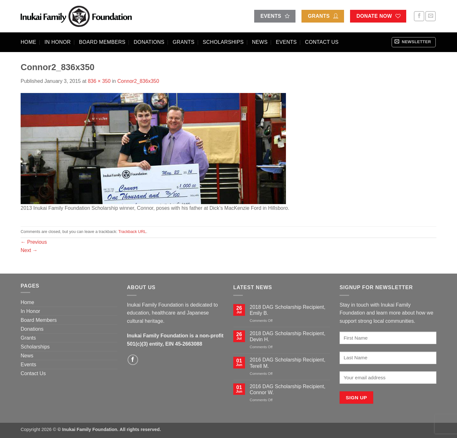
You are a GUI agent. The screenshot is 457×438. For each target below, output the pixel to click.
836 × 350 (99, 81)
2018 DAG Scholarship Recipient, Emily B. (287, 310)
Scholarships (223, 42)
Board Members (102, 42)
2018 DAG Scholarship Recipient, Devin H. (287, 336)
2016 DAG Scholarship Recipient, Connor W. (287, 389)
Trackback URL (132, 231)
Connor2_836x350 (138, 81)
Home (28, 42)
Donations (149, 42)
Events (286, 42)
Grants (184, 42)
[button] (414, 42)
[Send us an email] (430, 16)
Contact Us (322, 42)
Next (29, 250)
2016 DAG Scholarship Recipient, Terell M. (287, 362)
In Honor (57, 42)
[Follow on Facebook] (419, 16)
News (260, 42)
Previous (34, 242)
